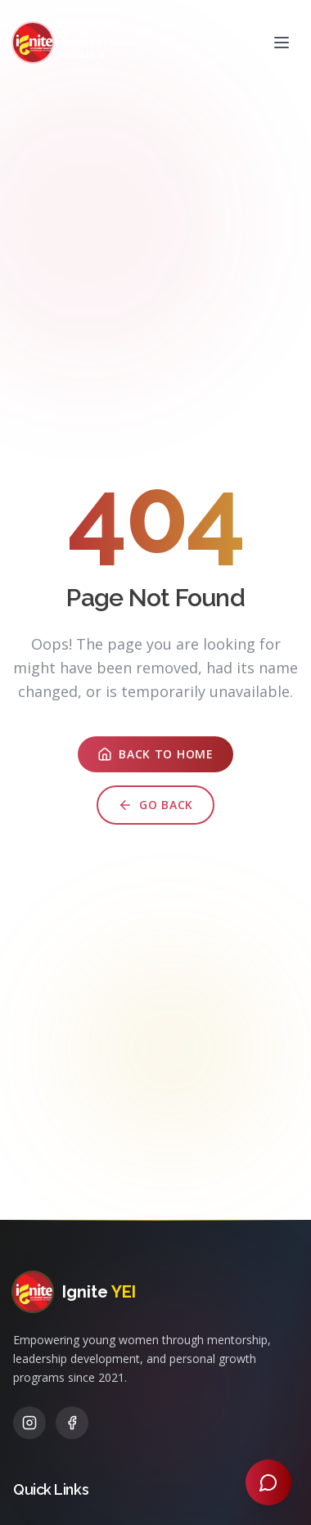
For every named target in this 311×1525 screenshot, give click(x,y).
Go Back (155, 807)
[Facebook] (72, 1422)
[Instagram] (29, 1422)
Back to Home (155, 756)
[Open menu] (281, 42)
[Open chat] (268, 1482)
